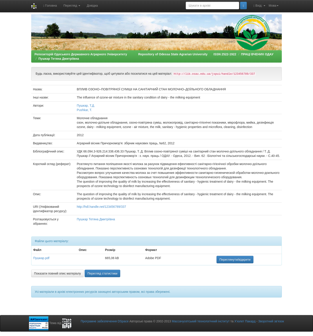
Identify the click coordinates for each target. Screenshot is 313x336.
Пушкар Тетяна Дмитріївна (58, 58)
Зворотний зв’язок (271, 321)
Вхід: (259, 5)
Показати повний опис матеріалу (57, 273)
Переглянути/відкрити (235, 259)
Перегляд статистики (102, 273)
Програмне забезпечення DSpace (105, 321)
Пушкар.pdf (41, 258)
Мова (273, 5)
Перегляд (72, 5)
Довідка (92, 5)
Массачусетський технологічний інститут (201, 321)
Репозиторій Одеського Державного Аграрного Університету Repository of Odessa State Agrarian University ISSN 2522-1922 (135, 54)
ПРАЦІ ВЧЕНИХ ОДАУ (257, 54)
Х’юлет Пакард (244, 321)
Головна (50, 5)
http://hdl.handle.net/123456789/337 (101, 206)
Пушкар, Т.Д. (86, 105)
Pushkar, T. (84, 110)
